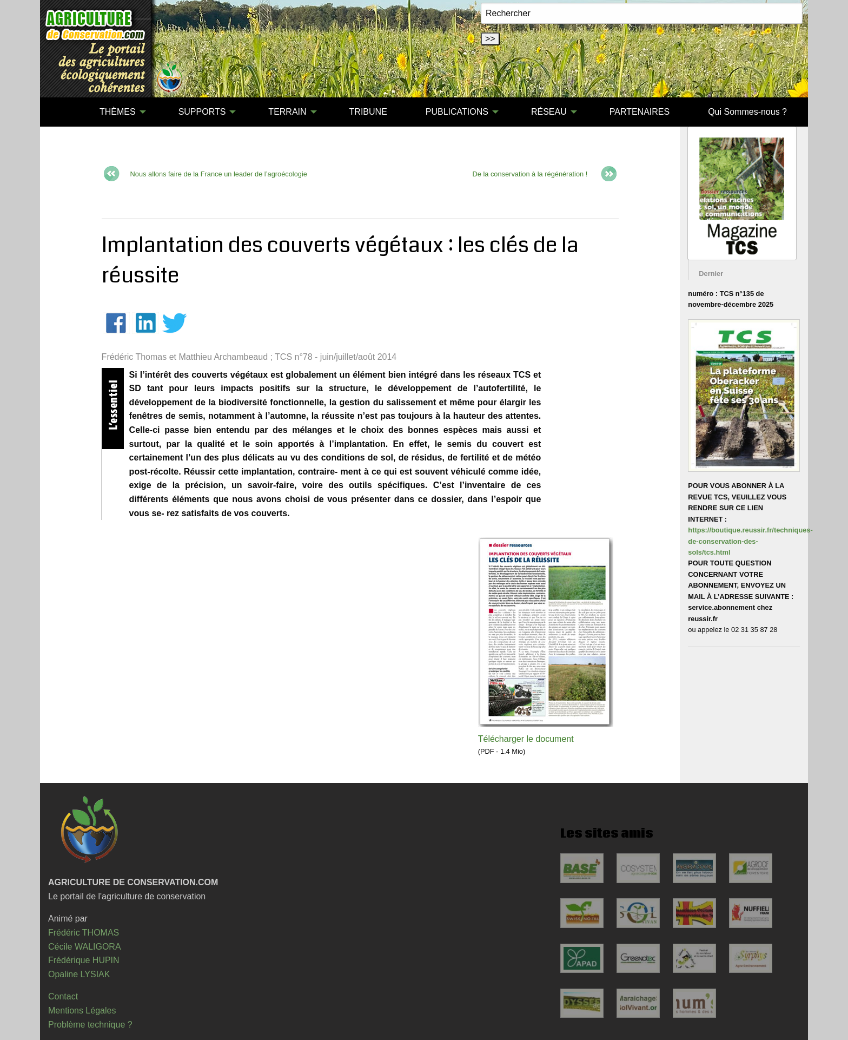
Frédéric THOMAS (83, 932)
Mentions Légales (82, 1010)
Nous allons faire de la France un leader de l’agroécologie (218, 174)
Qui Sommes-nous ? (747, 111)
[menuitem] (61, 112)
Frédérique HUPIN (84, 960)
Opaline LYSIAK (79, 974)
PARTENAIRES (640, 111)
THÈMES (118, 111)
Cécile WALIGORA (84, 946)
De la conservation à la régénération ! (530, 174)
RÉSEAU (549, 111)
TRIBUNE (368, 111)
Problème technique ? (90, 1024)
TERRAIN (287, 111)
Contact (63, 996)
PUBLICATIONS (457, 111)
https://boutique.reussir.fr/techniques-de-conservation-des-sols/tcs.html (750, 541)
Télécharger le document (526, 738)
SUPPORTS (202, 111)
